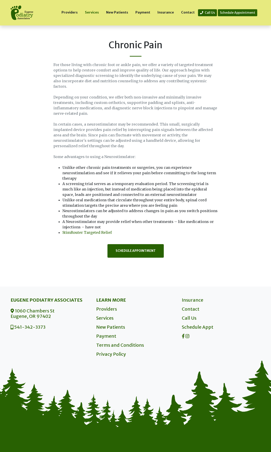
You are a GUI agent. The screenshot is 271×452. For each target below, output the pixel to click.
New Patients (117, 12)
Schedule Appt (197, 327)
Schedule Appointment (237, 13)
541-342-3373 (28, 327)
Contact (188, 12)
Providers (69, 12)
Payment (142, 12)
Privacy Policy (111, 354)
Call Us (207, 13)
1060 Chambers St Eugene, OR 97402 (33, 313)
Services (92, 12)
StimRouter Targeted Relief (87, 232)
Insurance (165, 12)
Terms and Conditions (120, 345)
